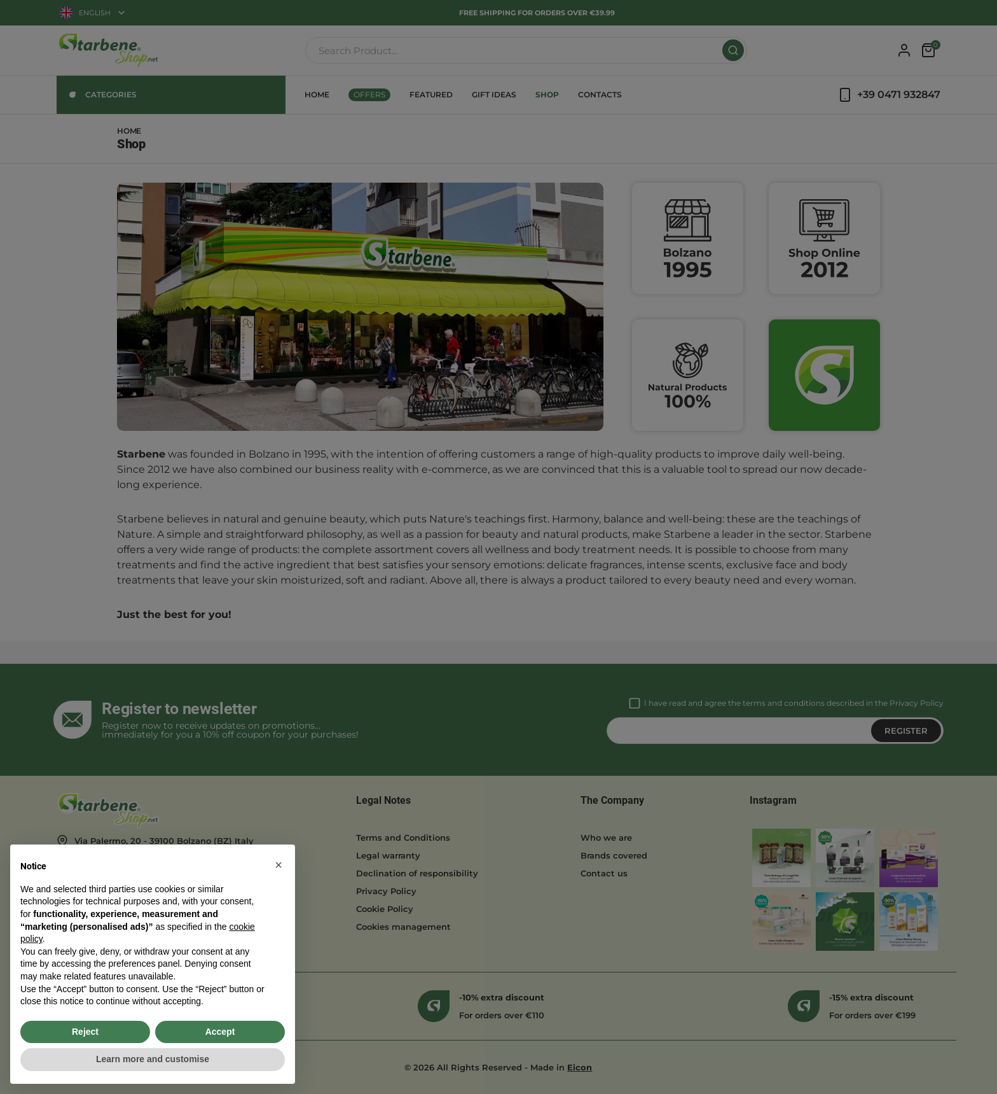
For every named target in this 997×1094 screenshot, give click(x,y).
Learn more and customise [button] (152, 1059)
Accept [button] (220, 1032)
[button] (278, 865)
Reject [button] (85, 1032)
